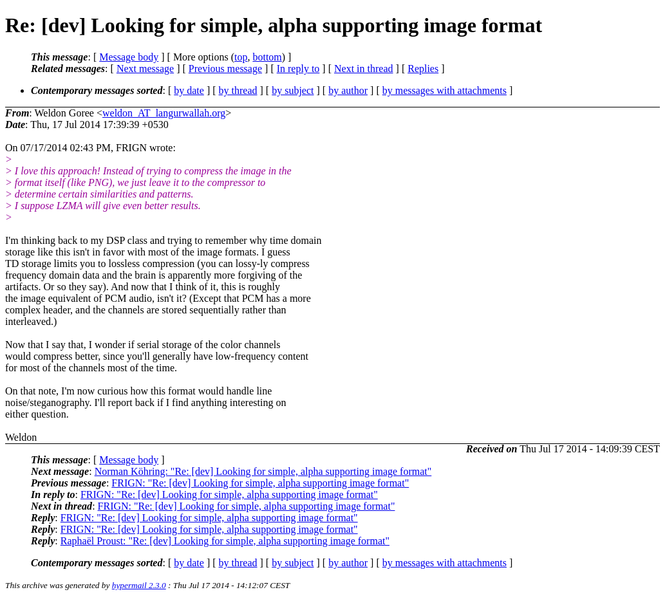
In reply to (298, 68)
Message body (128, 56)
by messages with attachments (444, 90)
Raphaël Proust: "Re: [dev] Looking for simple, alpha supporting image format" (225, 540)
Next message (145, 68)
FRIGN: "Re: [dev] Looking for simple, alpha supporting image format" (260, 482)
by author (348, 90)
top (240, 56)
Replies (422, 68)
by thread (238, 90)
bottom (266, 56)
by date (189, 90)
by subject (293, 90)
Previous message (225, 68)
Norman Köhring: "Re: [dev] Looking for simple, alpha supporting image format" (263, 471)
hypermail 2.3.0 (139, 585)
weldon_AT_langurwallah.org (163, 112)
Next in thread (363, 68)
